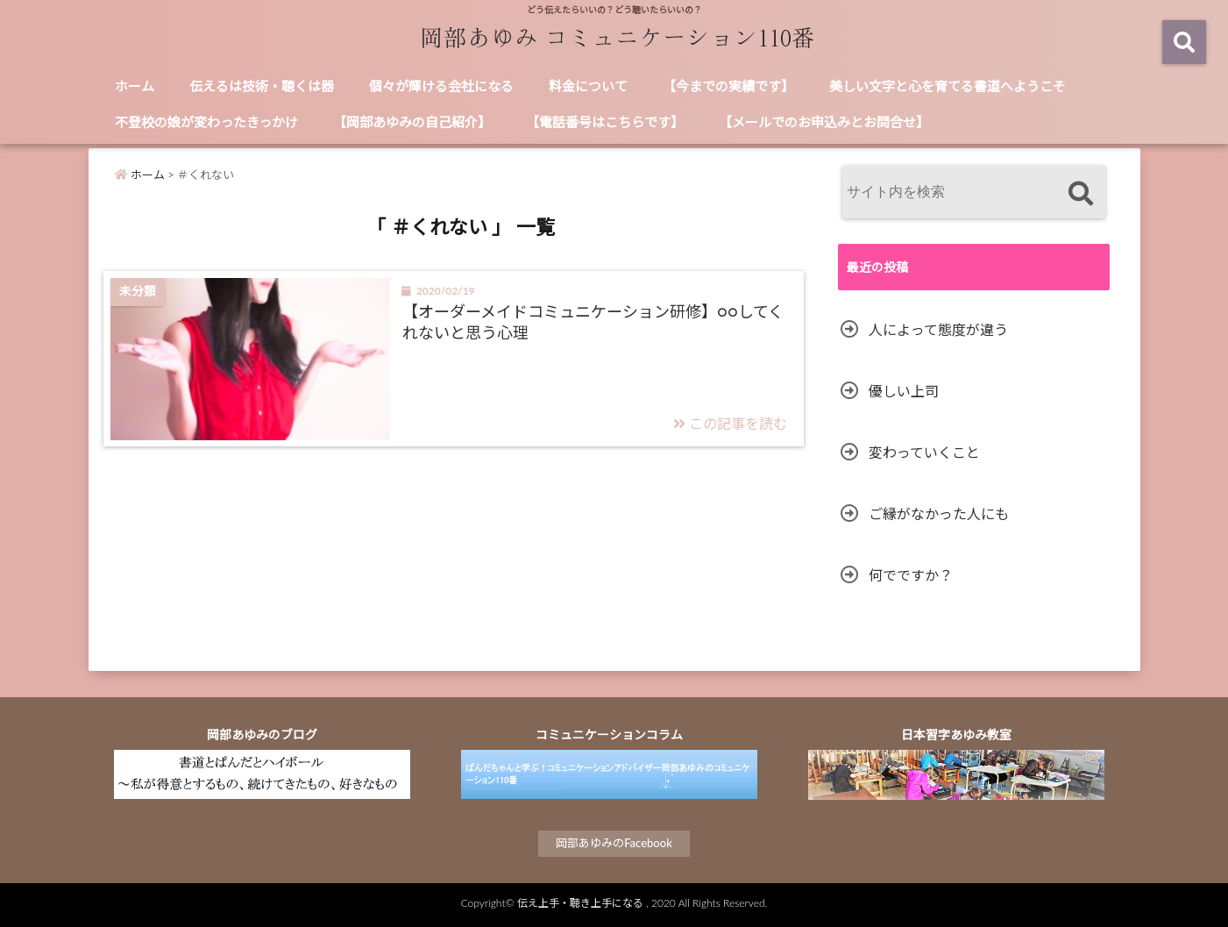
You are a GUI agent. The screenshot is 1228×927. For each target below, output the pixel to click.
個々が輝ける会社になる (441, 86)
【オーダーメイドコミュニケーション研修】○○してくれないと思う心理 (593, 321)
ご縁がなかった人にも (939, 513)
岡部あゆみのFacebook (614, 843)
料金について (588, 86)
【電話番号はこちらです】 (605, 122)
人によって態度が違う (938, 329)
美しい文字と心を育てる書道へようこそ (947, 86)
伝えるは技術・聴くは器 (261, 86)
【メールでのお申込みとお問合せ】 (824, 122)
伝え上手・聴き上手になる (580, 902)
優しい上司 (904, 390)
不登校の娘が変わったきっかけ (206, 122)
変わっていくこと (924, 452)
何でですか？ (911, 575)
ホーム (134, 86)
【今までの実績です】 (728, 86)
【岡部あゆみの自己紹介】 (412, 122)
